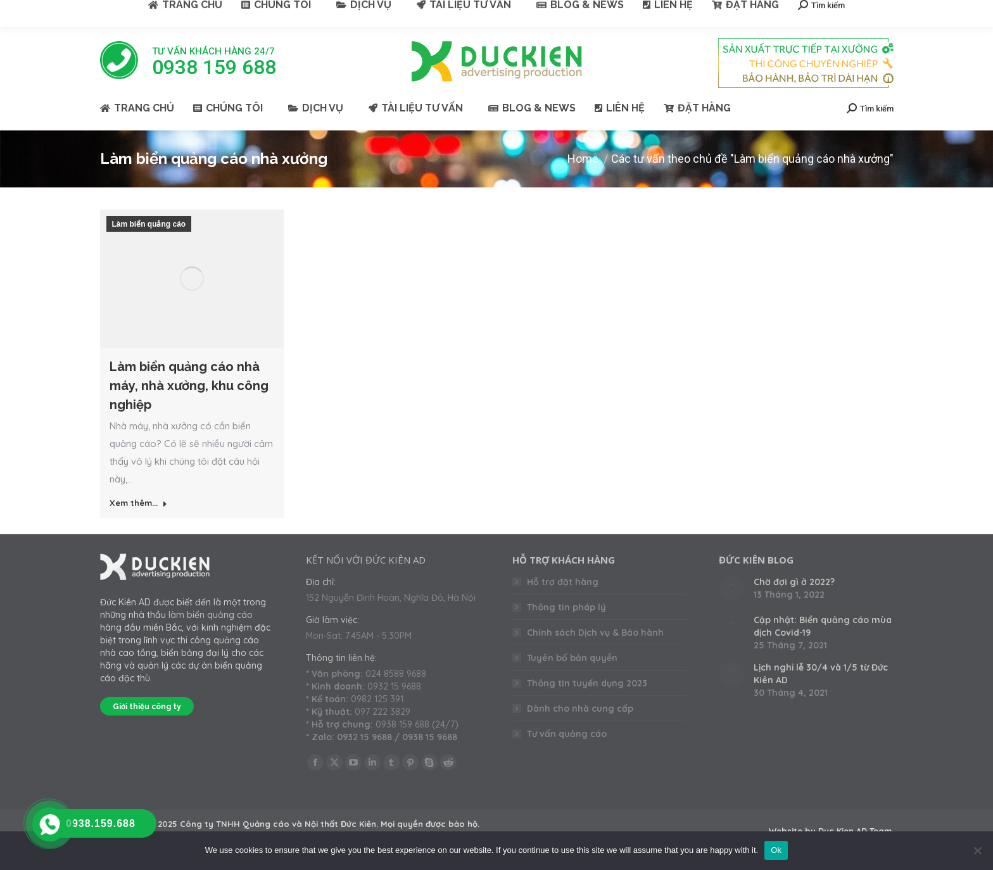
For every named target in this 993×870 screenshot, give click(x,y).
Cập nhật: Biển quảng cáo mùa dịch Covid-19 (823, 626)
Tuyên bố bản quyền (572, 658)
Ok (776, 850)
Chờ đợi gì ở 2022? (794, 582)
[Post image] (731, 588)
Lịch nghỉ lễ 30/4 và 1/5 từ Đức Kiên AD (821, 674)
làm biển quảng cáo (210, 615)
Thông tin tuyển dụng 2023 (587, 683)
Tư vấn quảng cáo (567, 734)
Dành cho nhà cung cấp (580, 708)
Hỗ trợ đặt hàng (562, 582)
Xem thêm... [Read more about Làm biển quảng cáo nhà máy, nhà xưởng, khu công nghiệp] (138, 503)
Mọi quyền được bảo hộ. (430, 824)
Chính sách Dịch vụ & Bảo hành (595, 632)
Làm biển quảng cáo (149, 224)
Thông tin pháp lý (566, 607)
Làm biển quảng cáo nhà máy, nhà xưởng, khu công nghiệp (189, 385)
